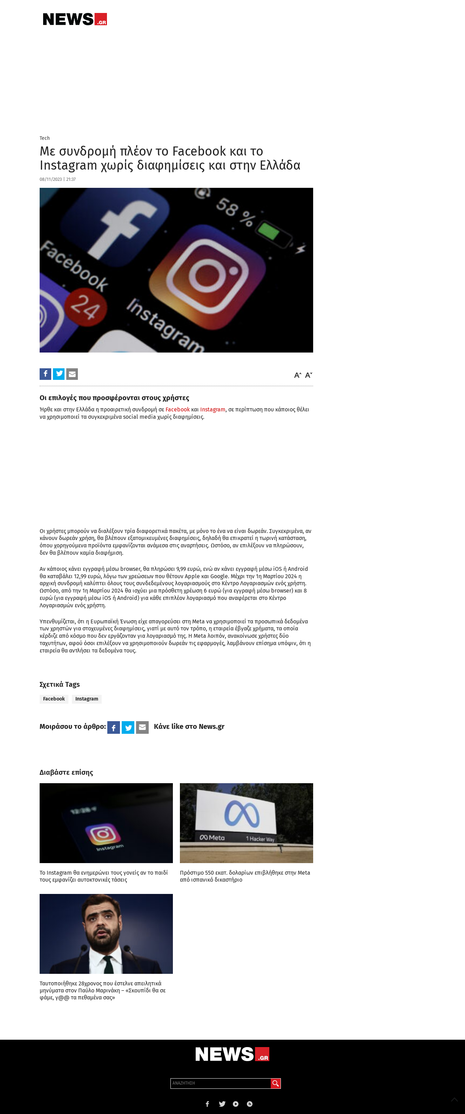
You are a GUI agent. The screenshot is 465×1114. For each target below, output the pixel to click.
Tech (45, 138)
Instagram (212, 409)
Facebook (178, 409)
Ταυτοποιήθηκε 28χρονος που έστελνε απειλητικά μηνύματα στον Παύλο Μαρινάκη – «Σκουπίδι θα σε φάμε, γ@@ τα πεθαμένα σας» (103, 990)
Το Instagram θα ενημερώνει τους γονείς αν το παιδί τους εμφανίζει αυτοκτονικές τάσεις (104, 876)
